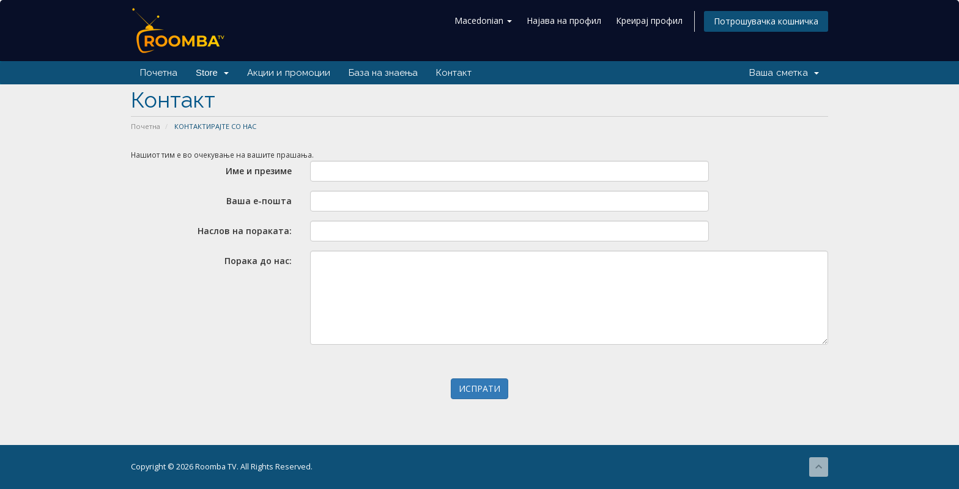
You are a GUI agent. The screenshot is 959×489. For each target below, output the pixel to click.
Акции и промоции (288, 72)
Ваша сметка (784, 72)
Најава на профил (564, 20)
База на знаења (383, 72)
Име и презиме (259, 171)
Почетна (158, 72)
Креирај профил (649, 20)
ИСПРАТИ (479, 388)
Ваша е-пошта (259, 201)
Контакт (454, 72)
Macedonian (483, 20)
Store (212, 72)
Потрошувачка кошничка (766, 21)
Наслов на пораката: (245, 231)
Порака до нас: (258, 261)
